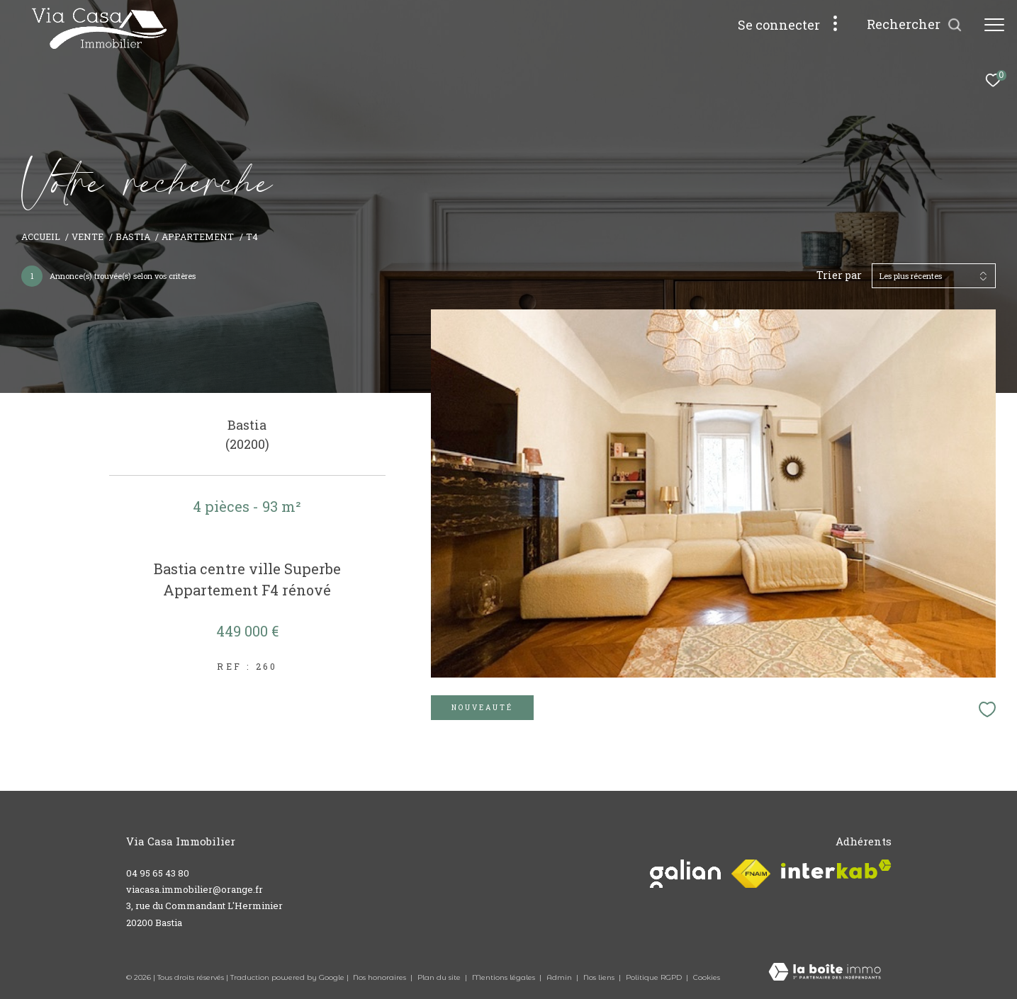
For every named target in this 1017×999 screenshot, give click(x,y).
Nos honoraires (380, 977)
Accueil (40, 236)
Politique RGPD (654, 977)
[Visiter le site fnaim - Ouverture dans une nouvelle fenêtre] (750, 874)
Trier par (839, 276)
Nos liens (600, 977)
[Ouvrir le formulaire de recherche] (914, 24)
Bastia (133, 236)
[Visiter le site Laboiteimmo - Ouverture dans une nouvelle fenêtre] (824, 973)
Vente (87, 236)
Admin (560, 977)
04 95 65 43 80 (157, 873)
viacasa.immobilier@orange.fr (194, 889)
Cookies (706, 978)
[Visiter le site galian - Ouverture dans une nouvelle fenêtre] (685, 874)
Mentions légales (504, 977)
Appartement (198, 236)
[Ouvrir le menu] (994, 25)
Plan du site (440, 977)
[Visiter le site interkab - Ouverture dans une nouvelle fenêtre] (836, 869)
